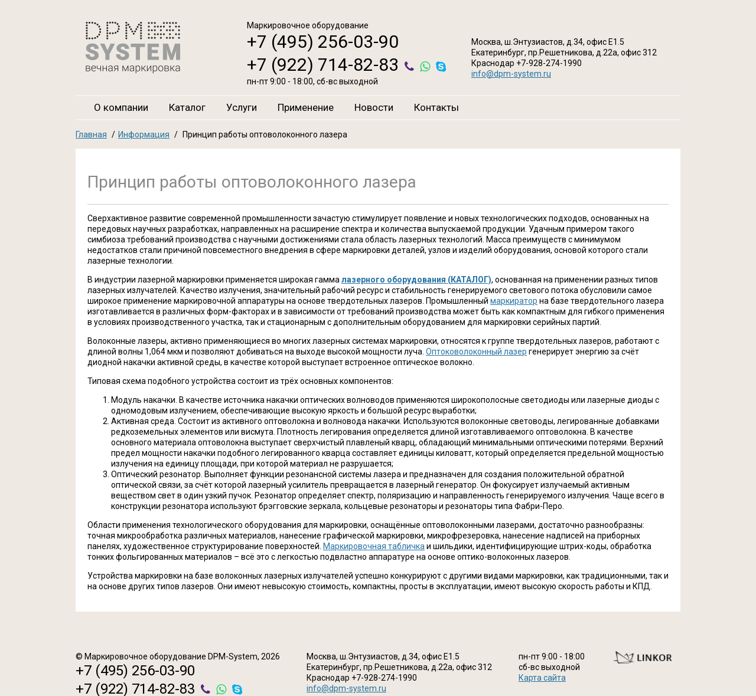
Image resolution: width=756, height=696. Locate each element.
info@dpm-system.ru (511, 73)
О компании (121, 107)
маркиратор (513, 301)
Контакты (436, 107)
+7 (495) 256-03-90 (323, 41)
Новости (373, 107)
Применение (306, 107)
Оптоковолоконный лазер (476, 351)
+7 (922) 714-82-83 (323, 64)
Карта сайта (542, 677)
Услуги (241, 107)
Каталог (187, 107)
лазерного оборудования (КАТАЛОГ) (416, 279)
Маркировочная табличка (374, 546)
